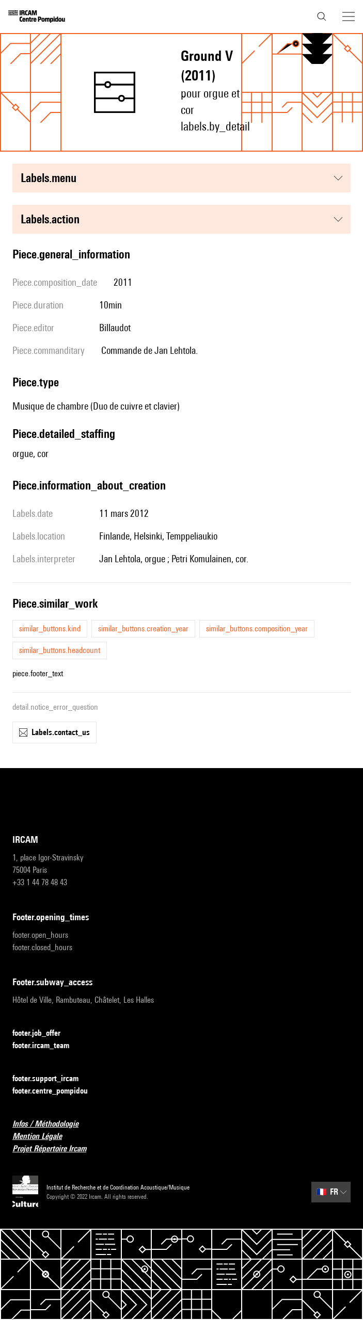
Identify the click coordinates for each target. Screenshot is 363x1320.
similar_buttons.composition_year (257, 628)
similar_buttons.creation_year (143, 628)
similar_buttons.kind (50, 628)
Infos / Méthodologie (51, 1124)
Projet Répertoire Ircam (55, 1149)
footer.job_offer (42, 1033)
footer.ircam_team (47, 1045)
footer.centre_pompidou (56, 1091)
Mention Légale (43, 1136)
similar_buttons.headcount (59, 650)
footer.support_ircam (51, 1078)
